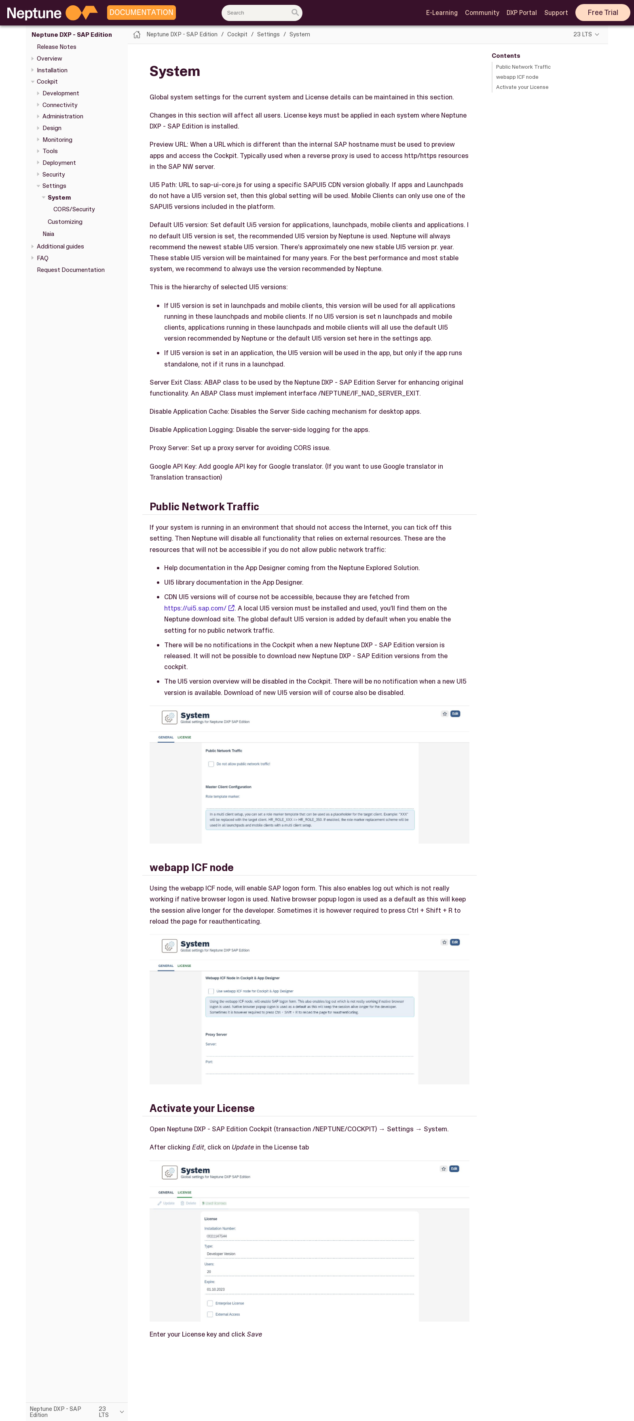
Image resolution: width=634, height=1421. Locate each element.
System (59, 198)
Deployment (59, 163)
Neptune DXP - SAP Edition (72, 35)
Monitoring (57, 140)
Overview (49, 59)
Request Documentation (71, 270)
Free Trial (603, 12)
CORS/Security (74, 209)
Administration (62, 116)
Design (51, 128)
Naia (48, 234)
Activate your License (522, 87)
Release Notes (56, 47)
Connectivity (60, 105)
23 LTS (582, 34)
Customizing (65, 222)
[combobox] (262, 13)
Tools (50, 151)
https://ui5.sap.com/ (195, 608)
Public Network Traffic (523, 66)
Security (53, 175)
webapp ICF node (517, 77)
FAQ (43, 258)
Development (60, 93)
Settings (54, 186)
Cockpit (47, 82)
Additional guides (60, 246)
